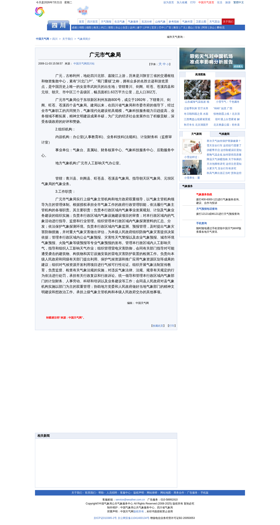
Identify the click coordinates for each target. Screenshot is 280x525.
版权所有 (138, 511)
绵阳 (81, 27)
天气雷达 (214, 21)
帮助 (101, 492)
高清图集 (200, 74)
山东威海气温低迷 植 (197, 101)
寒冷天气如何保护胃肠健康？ (224, 140)
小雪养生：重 (192, 177)
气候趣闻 (224, 133)
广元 (183, 27)
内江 (103, 27)
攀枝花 (221, 27)
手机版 (204, 492)
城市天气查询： (176, 36)
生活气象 (119, 21)
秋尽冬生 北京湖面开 (196, 124)
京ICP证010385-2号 (105, 518)
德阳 (88, 27)
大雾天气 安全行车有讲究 (221, 168)
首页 (81, 21)
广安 (168, 27)
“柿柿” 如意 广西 (223, 108)
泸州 (146, 27)
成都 (74, 27)
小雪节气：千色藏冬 (228, 101)
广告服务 (192, 492)
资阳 (110, 27)
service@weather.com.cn (130, 499)
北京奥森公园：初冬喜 (227, 124)
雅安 (175, 27)
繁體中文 (238, 2)
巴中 (161, 27)
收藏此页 (158, 325)
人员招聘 (112, 492)
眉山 (190, 27)
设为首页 (168, 2)
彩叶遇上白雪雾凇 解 (227, 119)
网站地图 (165, 492)
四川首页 (92, 21)
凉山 (212, 27)
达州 (132, 27)
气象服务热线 (204, 194)
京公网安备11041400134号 (133, 518)
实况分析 (147, 21)
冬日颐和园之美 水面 (196, 113)
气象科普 (187, 21)
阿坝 (204, 27)
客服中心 (125, 492)
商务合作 (179, 492)
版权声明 (138, 492)
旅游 (228, 2)
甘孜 (197, 27)
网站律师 (152, 492)
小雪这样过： (192, 157)
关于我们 (228, 21)
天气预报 (106, 21)
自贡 (125, 27)
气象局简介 (84, 38)
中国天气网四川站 (84, 63)
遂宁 (139, 27)
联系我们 (90, 492)
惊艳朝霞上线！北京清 (227, 113)
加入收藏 (182, 2)
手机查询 (201, 223)
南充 (96, 27)
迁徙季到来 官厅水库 (196, 108)
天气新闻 (196, 133)
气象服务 (133, 21)
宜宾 (154, 27)
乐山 (118, 27)
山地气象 (160, 21)
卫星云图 (201, 21)
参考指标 (174, 21)
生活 (219, 2)
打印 (193, 2)
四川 (55, 38)
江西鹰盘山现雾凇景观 (197, 119)
